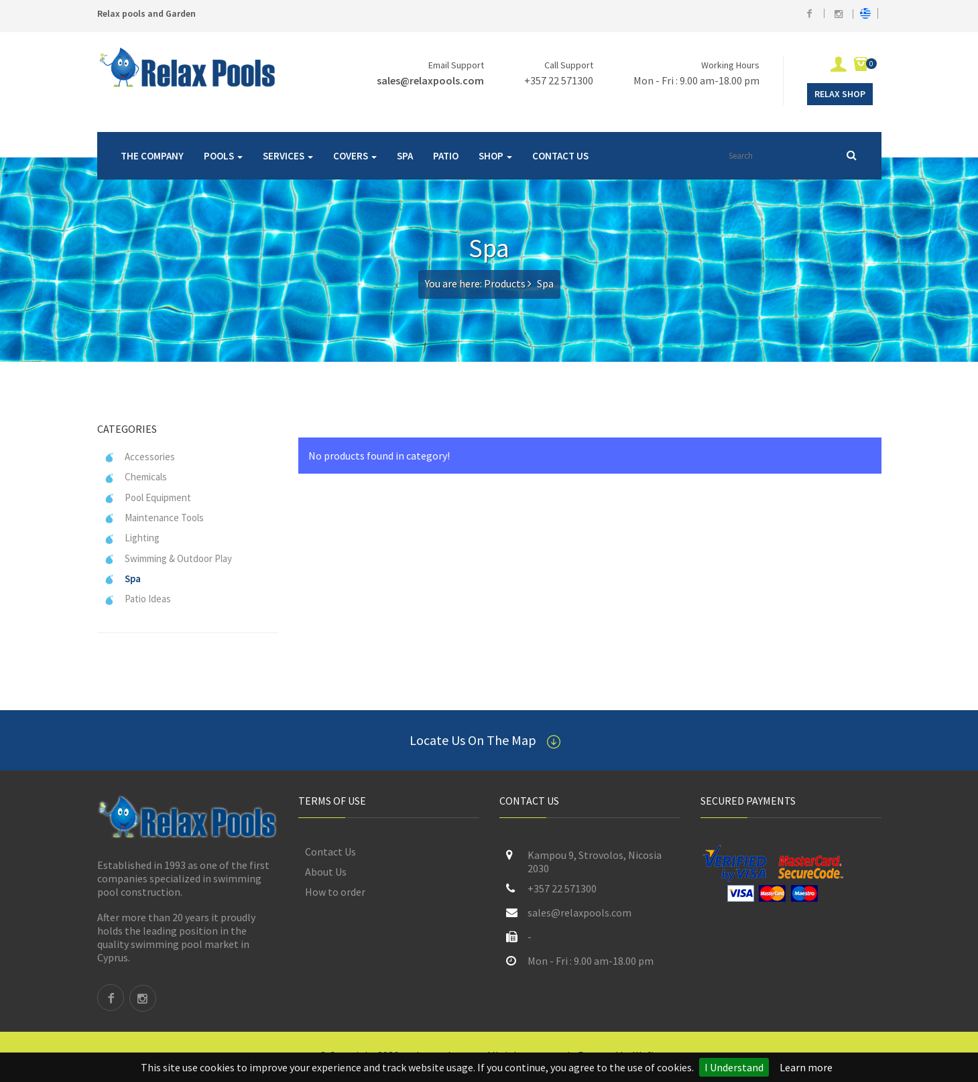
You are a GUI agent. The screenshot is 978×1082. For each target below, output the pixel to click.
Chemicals (135, 476)
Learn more (806, 1067)
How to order (335, 891)
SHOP (495, 155)
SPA (405, 155)
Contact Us (330, 851)
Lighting (132, 537)
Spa (122, 578)
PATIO (446, 155)
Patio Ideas (137, 598)
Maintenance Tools (154, 517)
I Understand (734, 1067)
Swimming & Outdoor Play (168, 558)
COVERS (355, 155)
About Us (326, 871)
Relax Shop (839, 94)
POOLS (223, 155)
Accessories (139, 456)
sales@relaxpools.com (430, 80)
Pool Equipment (147, 497)
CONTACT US (560, 155)
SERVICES (288, 155)
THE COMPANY (152, 155)
